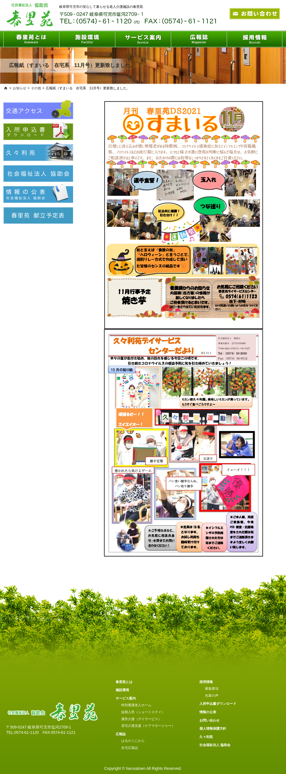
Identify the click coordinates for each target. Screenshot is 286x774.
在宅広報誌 (129, 748)
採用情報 (206, 682)
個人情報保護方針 (212, 728)
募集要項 (211, 689)
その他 (36, 88)
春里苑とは (124, 682)
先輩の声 (211, 696)
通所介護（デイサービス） (141, 719)
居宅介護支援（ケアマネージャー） (148, 726)
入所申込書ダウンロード (217, 704)
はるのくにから (133, 741)
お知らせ (19, 88)
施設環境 (122, 690)
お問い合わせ (209, 720)
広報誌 (121, 734)
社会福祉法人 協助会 (214, 745)
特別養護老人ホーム (136, 705)
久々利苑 (206, 737)
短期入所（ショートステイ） (143, 712)
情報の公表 (207, 712)
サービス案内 (126, 698)
